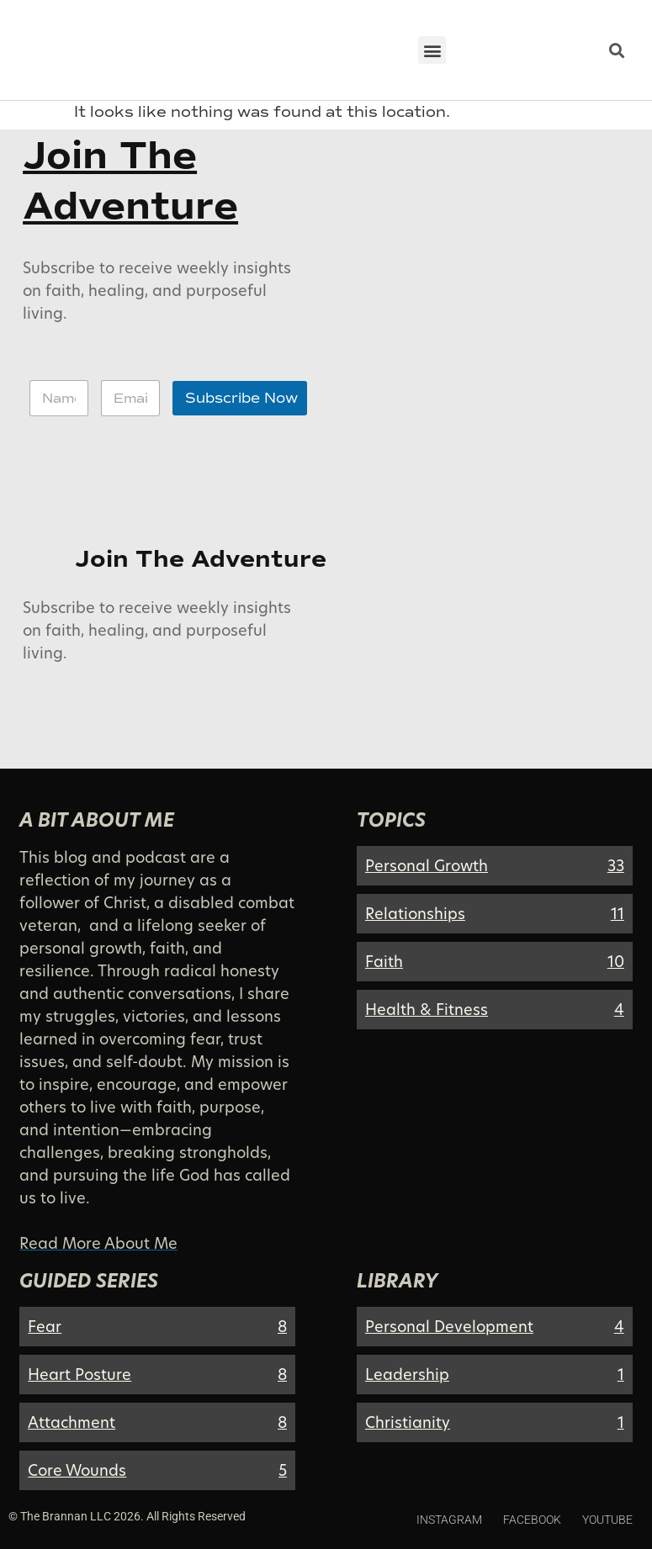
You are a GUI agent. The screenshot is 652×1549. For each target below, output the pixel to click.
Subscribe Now (241, 398)
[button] (432, 50)
